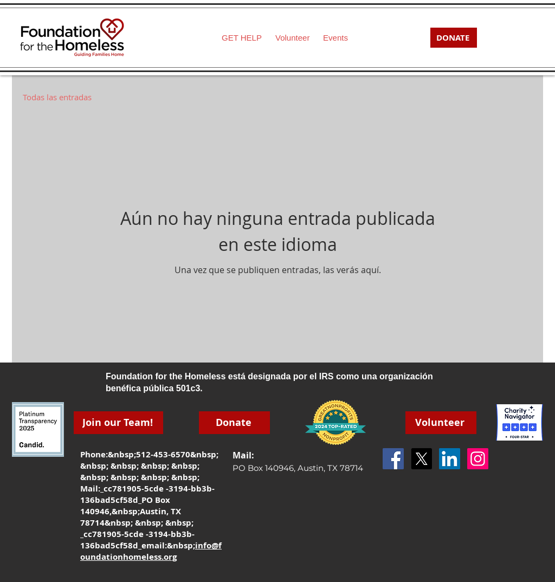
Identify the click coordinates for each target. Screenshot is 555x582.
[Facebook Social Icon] (393, 458)
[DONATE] (453, 38)
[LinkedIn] (449, 458)
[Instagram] (477, 458)
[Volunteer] (440, 422)
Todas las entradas (57, 97)
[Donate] (234, 422)
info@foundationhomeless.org (151, 551)
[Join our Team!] (118, 422)
